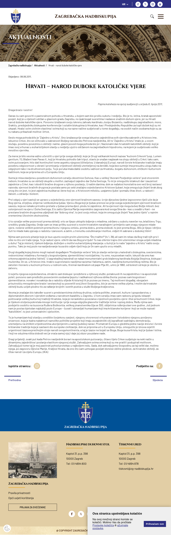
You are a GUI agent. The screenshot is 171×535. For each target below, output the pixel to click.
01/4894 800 (79, 463)
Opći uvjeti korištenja (21, 498)
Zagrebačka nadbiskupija (85, 16)
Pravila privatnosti (19, 493)
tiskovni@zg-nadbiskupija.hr (136, 468)
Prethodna (14, 380)
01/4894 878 (131, 463)
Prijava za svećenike (33, 507)
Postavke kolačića (103, 525)
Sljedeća (158, 380)
